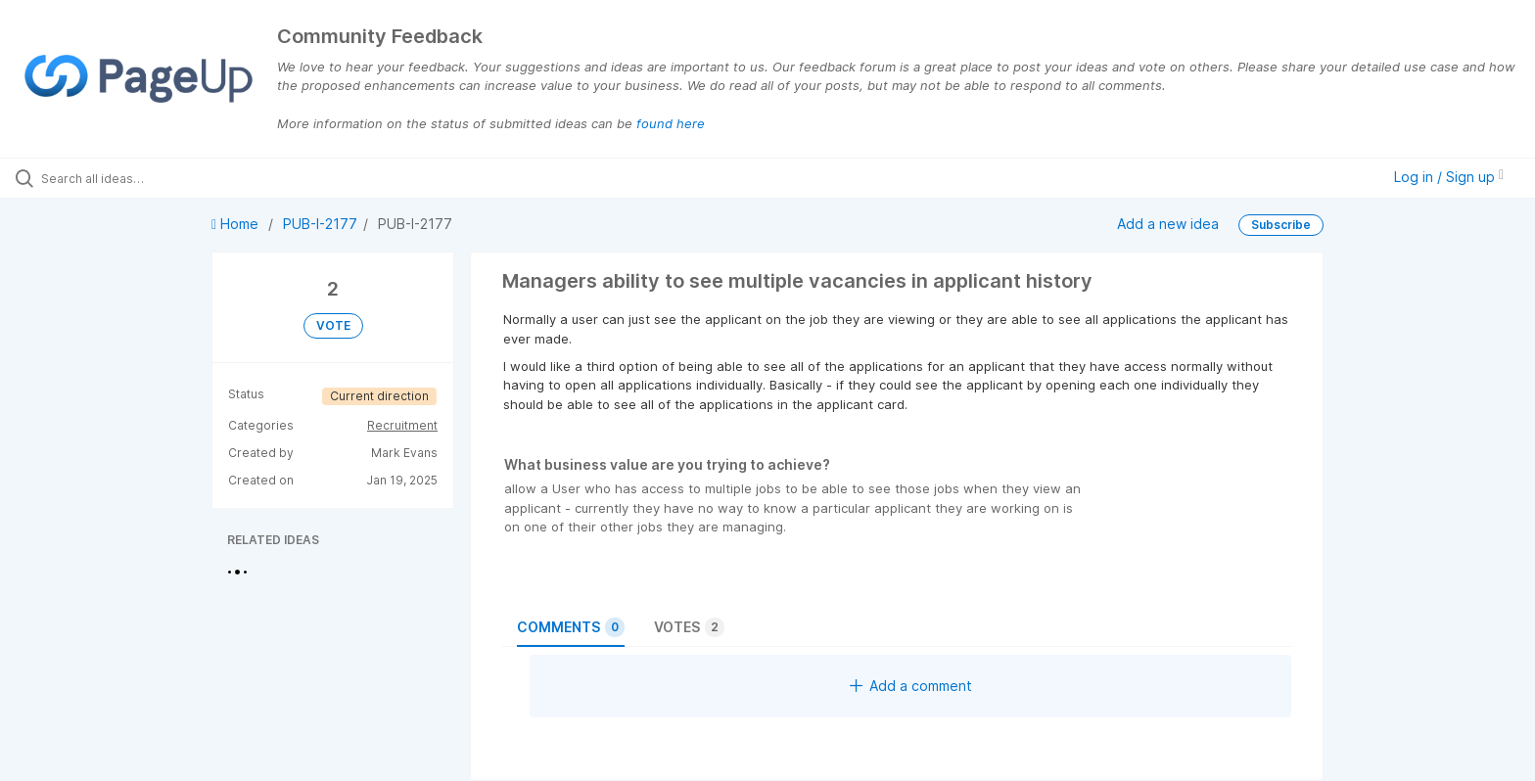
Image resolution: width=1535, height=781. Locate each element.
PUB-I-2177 (320, 223)
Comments (571, 627)
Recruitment (402, 425)
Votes (689, 627)
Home (236, 223)
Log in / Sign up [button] (1449, 176)
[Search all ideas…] (178, 178)
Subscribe (1281, 224)
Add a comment (911, 685)
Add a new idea (1168, 222)
